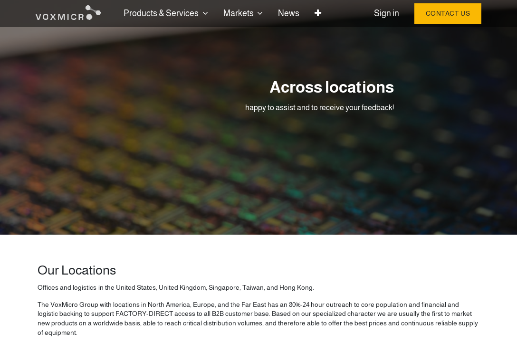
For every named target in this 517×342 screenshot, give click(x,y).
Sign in (384, 13)
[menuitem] (290, 13)
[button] (320, 13)
